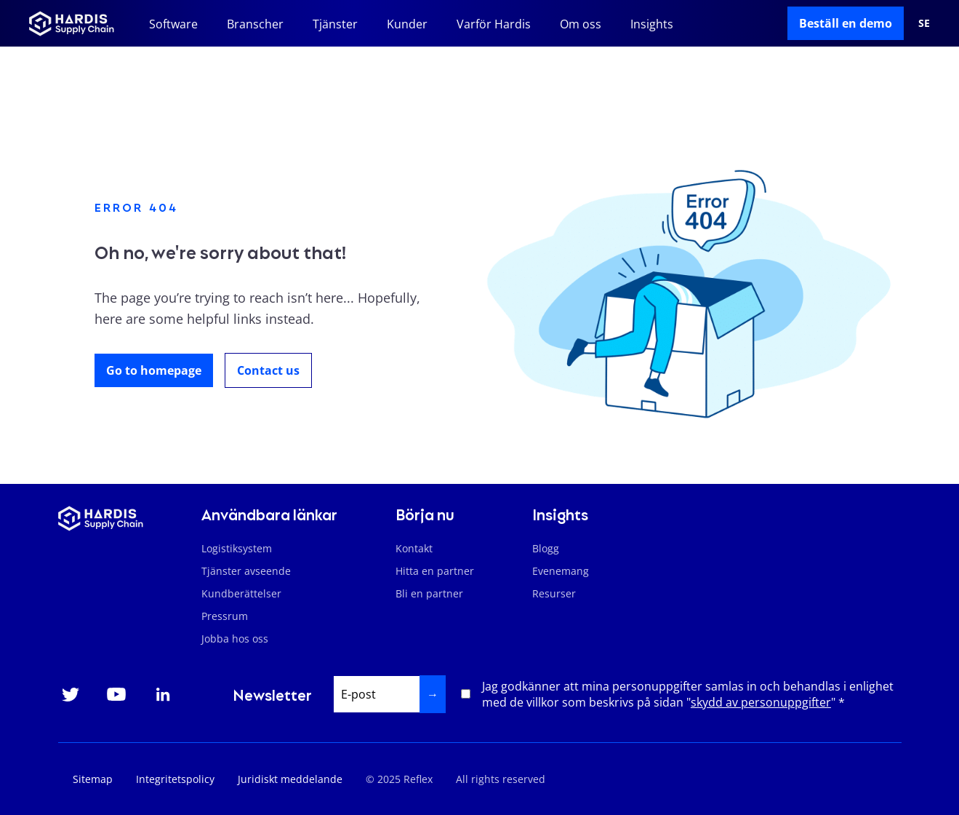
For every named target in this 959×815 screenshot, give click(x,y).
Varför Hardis (494, 24)
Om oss (580, 24)
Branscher (255, 24)
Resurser (554, 593)
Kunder (407, 24)
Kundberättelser (241, 593)
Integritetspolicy (175, 779)
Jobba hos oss (234, 638)
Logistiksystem (236, 548)
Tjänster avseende (246, 571)
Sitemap (93, 779)
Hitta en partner (435, 571)
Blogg (545, 548)
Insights (651, 24)
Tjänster (335, 24)
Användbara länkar (269, 514)
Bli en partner (429, 593)
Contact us (268, 370)
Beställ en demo (845, 23)
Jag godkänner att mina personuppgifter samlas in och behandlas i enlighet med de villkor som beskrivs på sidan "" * (688, 694)
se (924, 23)
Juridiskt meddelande (290, 779)
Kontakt (414, 548)
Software (173, 24)
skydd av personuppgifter (761, 702)
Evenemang (560, 571)
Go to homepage (153, 370)
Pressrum (224, 616)
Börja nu (425, 514)
